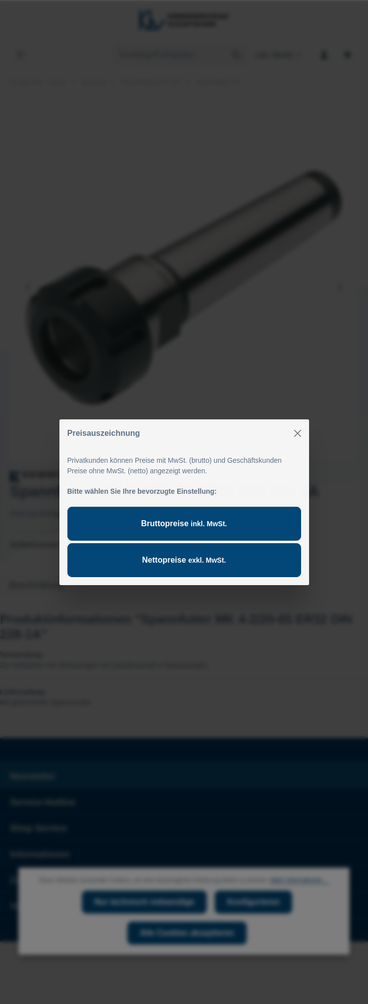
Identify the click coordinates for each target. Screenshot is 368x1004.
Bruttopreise (184, 523)
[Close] (297, 433)
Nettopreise (184, 560)
